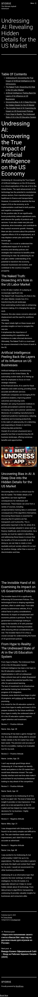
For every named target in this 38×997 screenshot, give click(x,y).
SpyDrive (6, 3)
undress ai (19, 698)
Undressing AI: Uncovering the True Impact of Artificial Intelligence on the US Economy (20, 81)
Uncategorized (15, 920)
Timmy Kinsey (7, 917)
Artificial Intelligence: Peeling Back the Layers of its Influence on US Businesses (21, 96)
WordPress (19, 986)
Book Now (4, 995)
